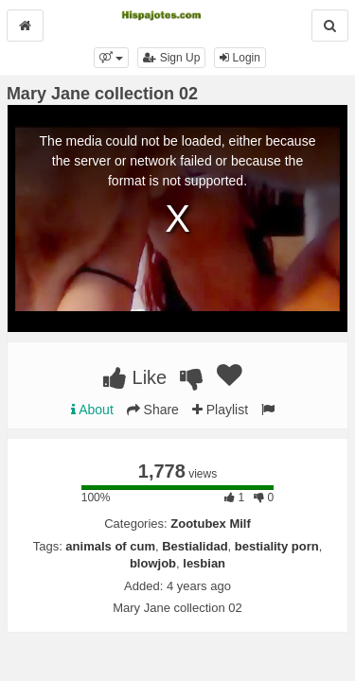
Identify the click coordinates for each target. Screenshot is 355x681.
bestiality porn (277, 546)
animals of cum (110, 546)
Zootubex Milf (210, 523)
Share (153, 409)
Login (240, 57)
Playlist (220, 409)
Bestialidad (194, 546)
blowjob (153, 563)
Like (135, 377)
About (92, 409)
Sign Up (171, 57)
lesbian (204, 563)
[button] (111, 57)
